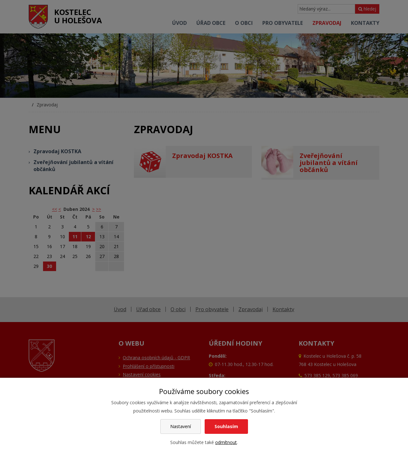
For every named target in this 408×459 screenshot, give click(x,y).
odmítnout (226, 442)
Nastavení (180, 426)
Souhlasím (226, 426)
